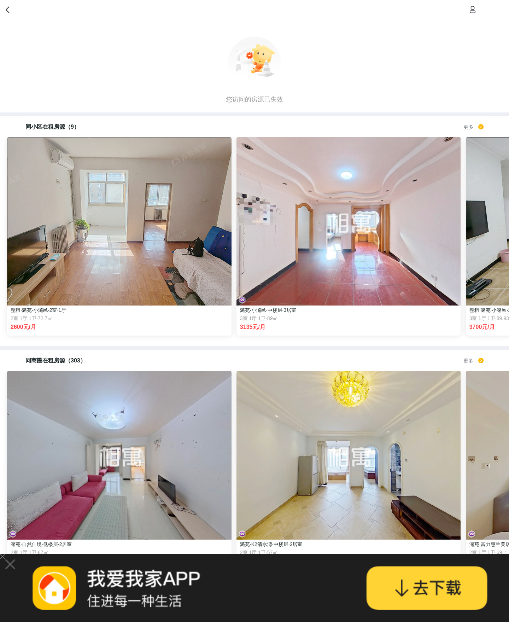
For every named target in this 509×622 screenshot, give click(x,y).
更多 (473, 127)
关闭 (2, 556)
